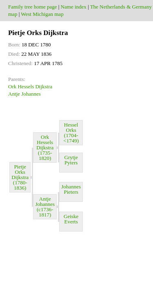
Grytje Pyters (71, 162)
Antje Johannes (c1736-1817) (45, 207)
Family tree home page (32, 7)
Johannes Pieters (71, 192)
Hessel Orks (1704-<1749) (71, 133)
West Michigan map (42, 14)
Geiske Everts (71, 221)
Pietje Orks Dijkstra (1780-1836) (20, 177)
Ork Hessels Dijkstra (30, 86)
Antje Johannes (24, 94)
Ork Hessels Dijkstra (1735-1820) (44, 147)
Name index (73, 7)
